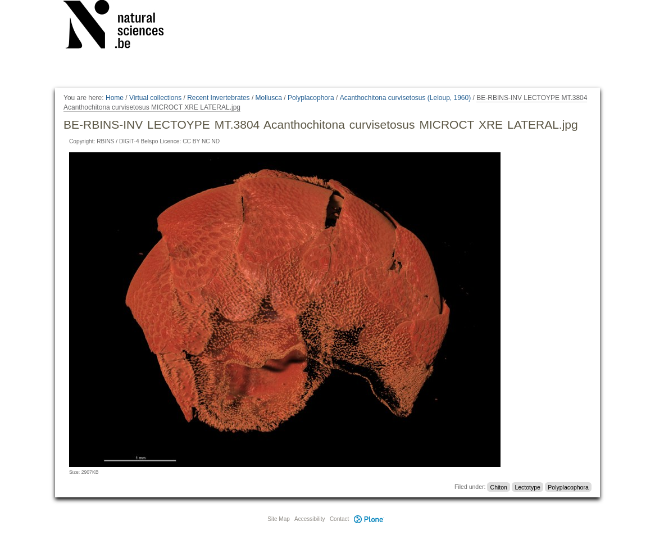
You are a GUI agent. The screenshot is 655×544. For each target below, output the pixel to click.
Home (115, 98)
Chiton (498, 486)
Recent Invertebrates (218, 98)
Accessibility (309, 519)
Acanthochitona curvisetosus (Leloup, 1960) (405, 98)
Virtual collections (155, 98)
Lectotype (527, 486)
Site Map (278, 519)
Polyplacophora (311, 98)
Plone (369, 519)
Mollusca (269, 98)
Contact (339, 519)
